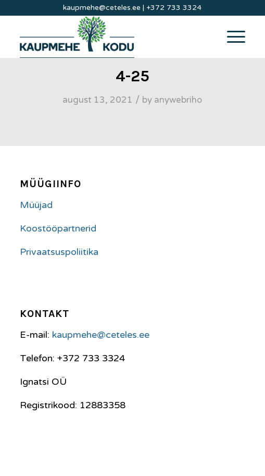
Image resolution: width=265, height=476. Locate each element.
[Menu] (231, 37)
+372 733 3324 (173, 7)
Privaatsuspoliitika (59, 252)
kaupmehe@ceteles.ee (102, 7)
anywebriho (178, 100)
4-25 (132, 76)
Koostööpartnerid (58, 228)
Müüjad (36, 205)
